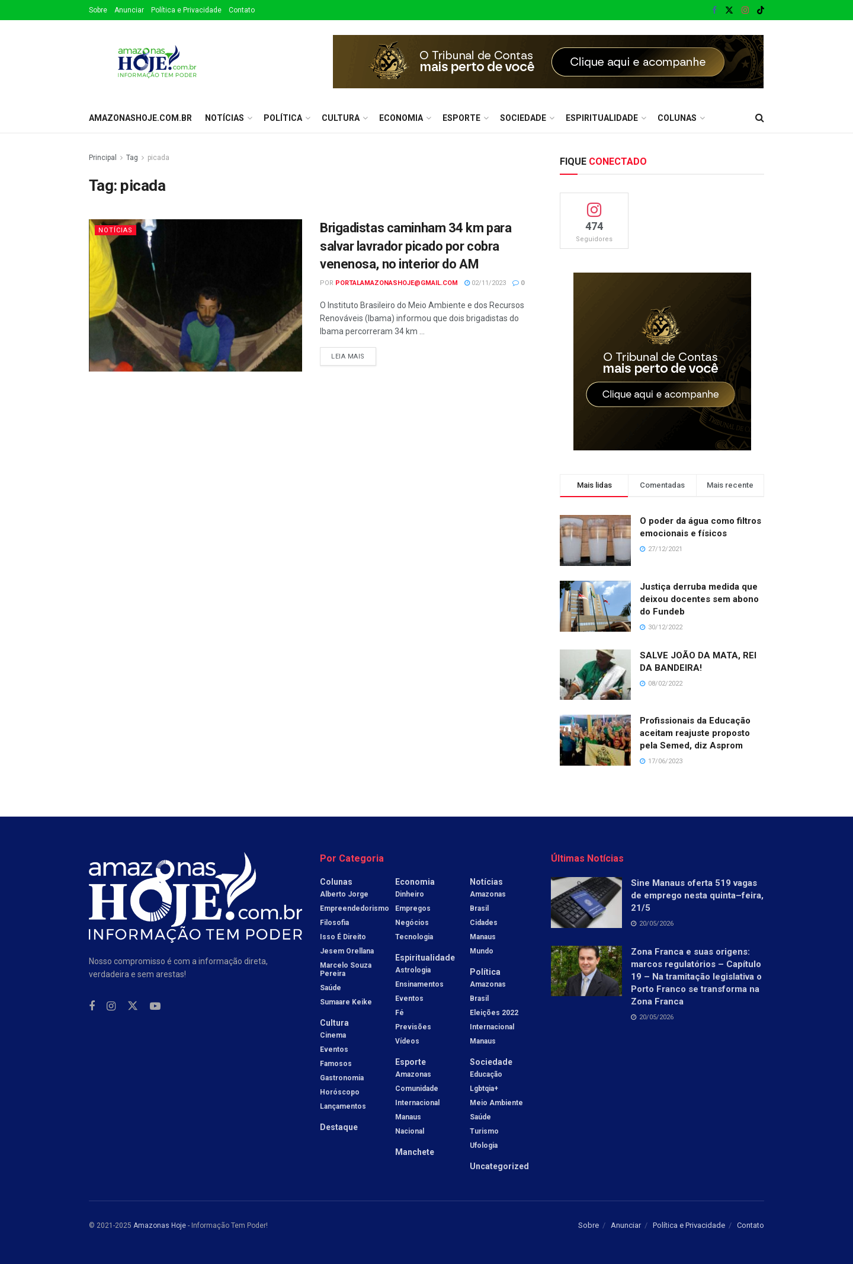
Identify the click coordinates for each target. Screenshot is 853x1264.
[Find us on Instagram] (111, 1006)
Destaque (339, 1127)
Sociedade (523, 118)
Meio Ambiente (496, 1103)
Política (283, 118)
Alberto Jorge (344, 894)
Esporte (461, 118)
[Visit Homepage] (157, 61)
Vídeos (407, 1041)
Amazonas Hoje (159, 1225)
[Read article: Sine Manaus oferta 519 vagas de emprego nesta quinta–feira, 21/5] (586, 902)
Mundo (481, 951)
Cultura (341, 118)
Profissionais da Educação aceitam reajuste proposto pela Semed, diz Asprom (695, 733)
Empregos (413, 908)
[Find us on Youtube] (155, 1006)
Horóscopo (340, 1092)
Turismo (484, 1131)
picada (158, 157)
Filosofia (334, 923)
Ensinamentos (419, 984)
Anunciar (129, 10)
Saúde (330, 988)
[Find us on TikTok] (760, 11)
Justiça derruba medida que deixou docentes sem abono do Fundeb (699, 599)
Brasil (479, 908)
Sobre (98, 10)
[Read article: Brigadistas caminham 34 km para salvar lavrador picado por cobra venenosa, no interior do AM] (195, 295)
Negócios (412, 923)
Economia (401, 118)
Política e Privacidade (186, 10)
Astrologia (413, 970)
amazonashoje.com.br (140, 118)
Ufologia (484, 1145)
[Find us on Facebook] (92, 1006)
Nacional (409, 1131)
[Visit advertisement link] (548, 61)
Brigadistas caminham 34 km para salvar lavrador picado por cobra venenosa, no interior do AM (415, 246)
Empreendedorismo (354, 908)
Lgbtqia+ (484, 1088)
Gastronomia (342, 1078)
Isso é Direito (343, 937)
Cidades (484, 923)
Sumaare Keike (346, 1002)
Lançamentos (343, 1106)
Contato (242, 10)
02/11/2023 (485, 283)
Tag (132, 157)
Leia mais (353, 353)
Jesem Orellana (347, 951)
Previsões (413, 1027)
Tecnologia (414, 937)
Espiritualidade (602, 118)
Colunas (677, 118)
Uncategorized (499, 1166)
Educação (486, 1074)
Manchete (414, 1152)
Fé (399, 1013)
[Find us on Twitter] (132, 1006)
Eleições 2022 (494, 1013)
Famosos (336, 1064)
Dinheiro (409, 894)
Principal (103, 157)
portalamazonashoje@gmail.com (396, 283)
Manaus (408, 1117)
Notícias (224, 118)
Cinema (333, 1035)
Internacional (417, 1103)
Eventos (334, 1049)
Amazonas (413, 1074)
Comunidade (416, 1088)
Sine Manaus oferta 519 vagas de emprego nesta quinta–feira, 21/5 (697, 895)
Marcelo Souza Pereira (345, 969)
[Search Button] (759, 118)
